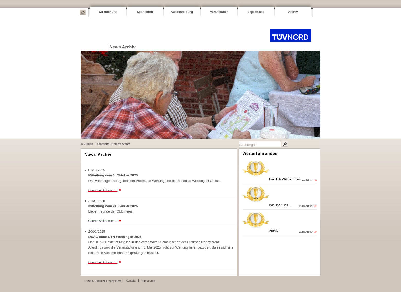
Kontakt (130, 280)
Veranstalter (219, 12)
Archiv (293, 12)
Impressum (148, 280)
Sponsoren (145, 12)
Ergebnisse (256, 12)
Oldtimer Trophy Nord (290, 35)
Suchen (285, 144)
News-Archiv (122, 143)
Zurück (88, 143)
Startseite (83, 12)
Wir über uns (107, 12)
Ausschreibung (182, 12)
